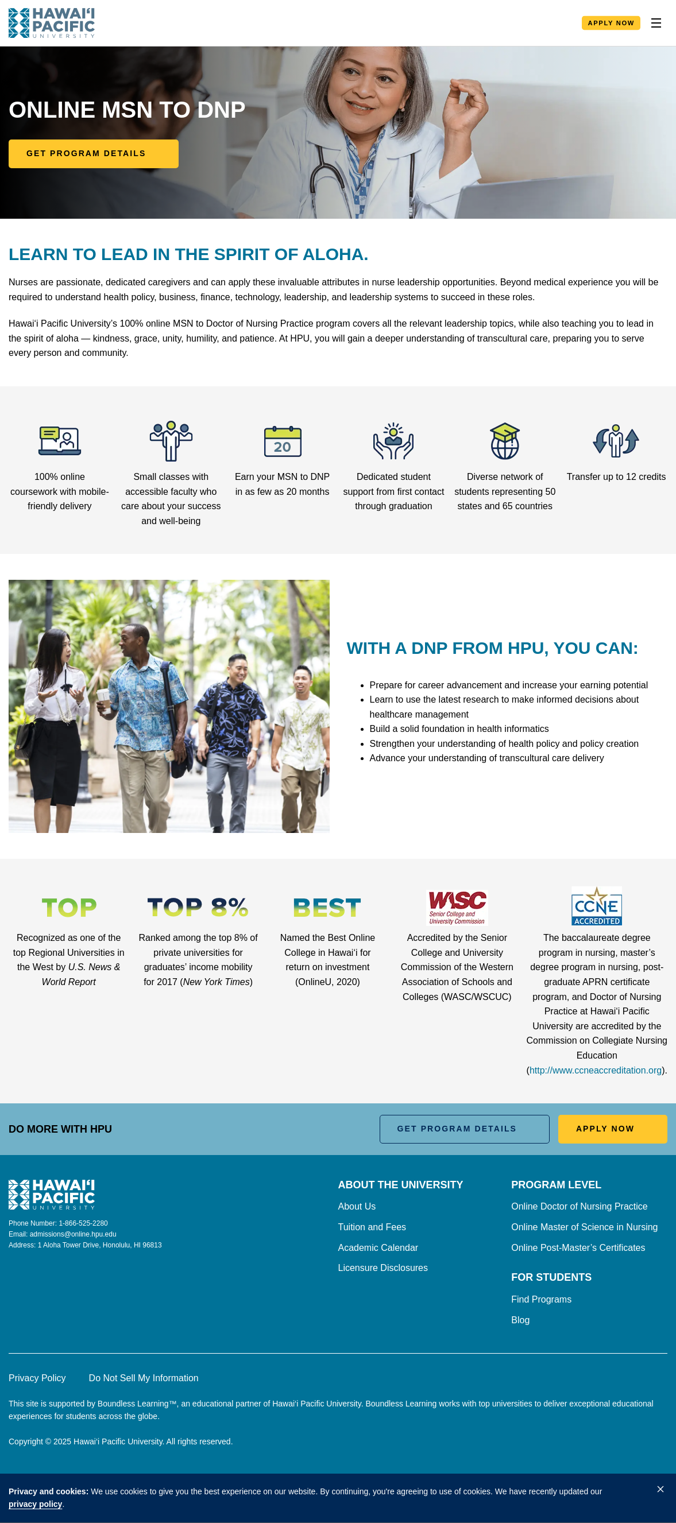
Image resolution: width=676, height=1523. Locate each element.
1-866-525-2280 (83, 1223)
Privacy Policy (37, 1378)
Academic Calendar (378, 1248)
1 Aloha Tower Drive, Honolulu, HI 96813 (100, 1245)
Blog (520, 1320)
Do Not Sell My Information (144, 1378)
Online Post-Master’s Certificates (578, 1248)
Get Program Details (86, 153)
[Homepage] (52, 23)
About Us (357, 1206)
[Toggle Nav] (655, 22)
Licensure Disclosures (383, 1268)
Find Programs (541, 1299)
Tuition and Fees (372, 1227)
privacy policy (35, 1504)
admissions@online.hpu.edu (73, 1234)
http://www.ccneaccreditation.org (596, 1070)
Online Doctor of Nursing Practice (579, 1206)
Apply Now (611, 23)
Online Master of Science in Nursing (584, 1227)
